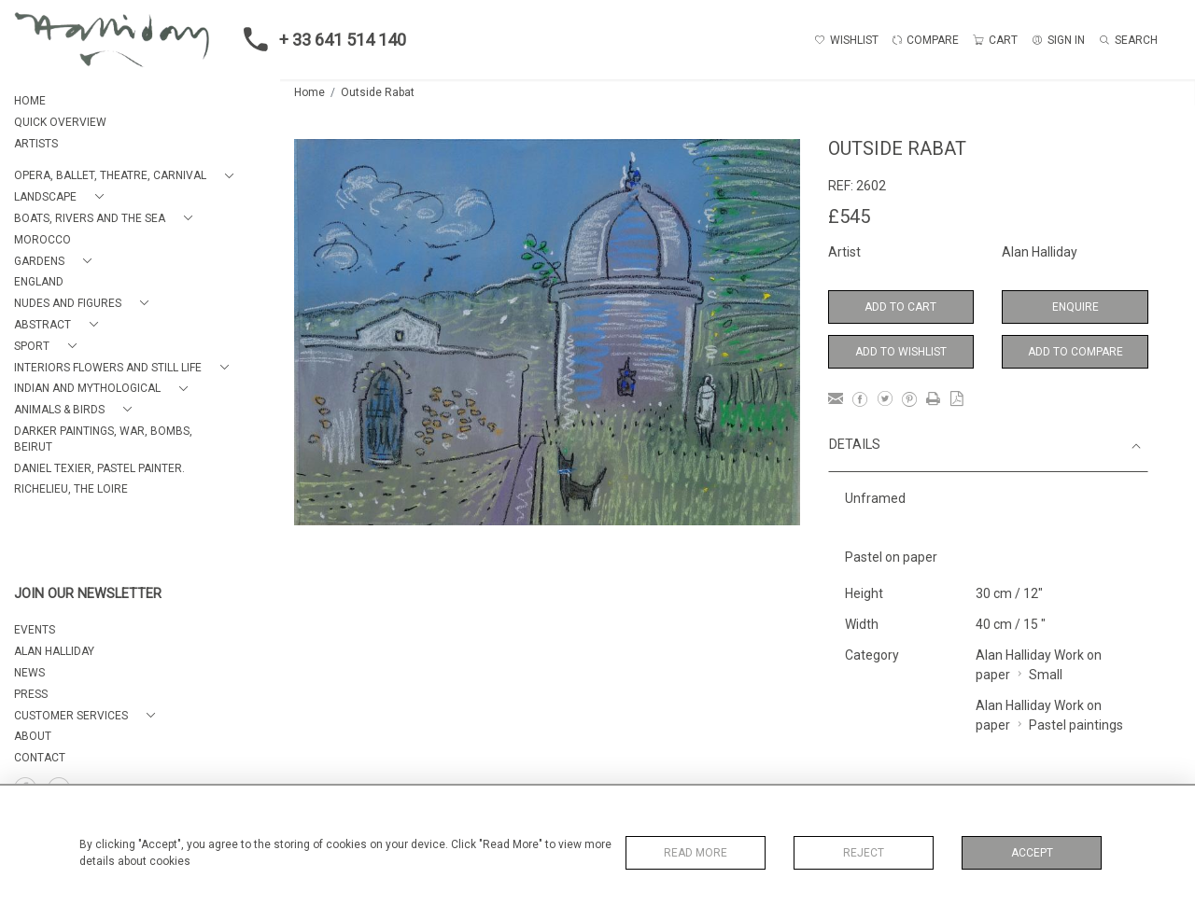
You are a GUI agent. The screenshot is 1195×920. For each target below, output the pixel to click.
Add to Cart (900, 307)
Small (1045, 674)
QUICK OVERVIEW (60, 122)
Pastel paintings (1076, 725)
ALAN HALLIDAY (54, 651)
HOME (30, 100)
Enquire (1075, 307)
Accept (1032, 852)
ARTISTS (36, 143)
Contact (39, 757)
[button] (127, 176)
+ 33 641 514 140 (319, 39)
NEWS (29, 672)
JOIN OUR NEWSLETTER (88, 594)
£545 (849, 216)
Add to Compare (1075, 351)
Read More (695, 852)
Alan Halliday (1039, 251)
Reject (863, 852)
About (32, 736)
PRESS (31, 694)
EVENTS (34, 629)
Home (309, 92)
